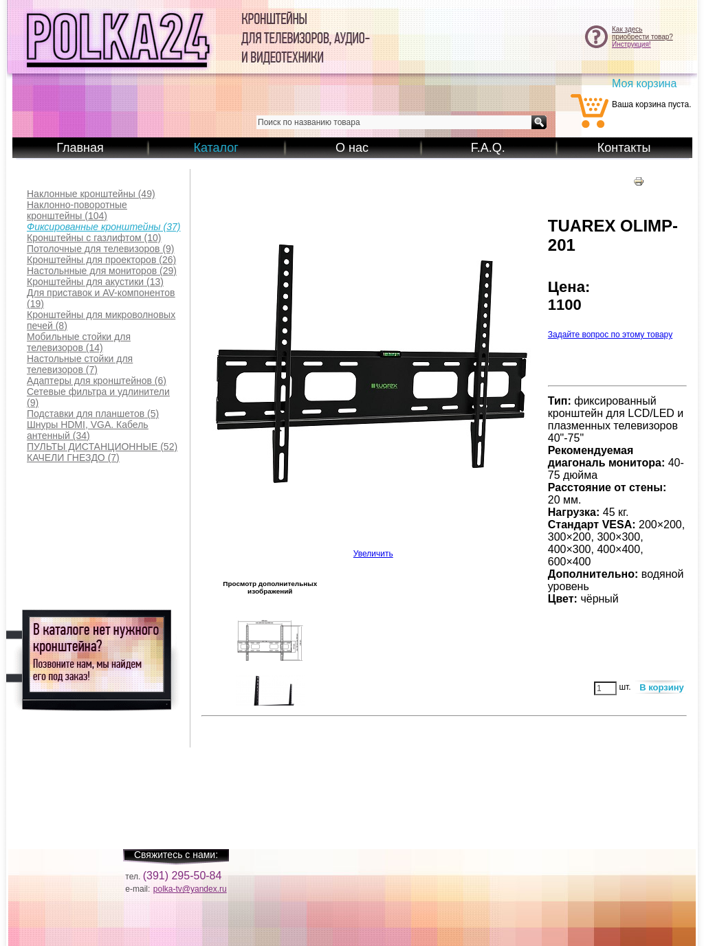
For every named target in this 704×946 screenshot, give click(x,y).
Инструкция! (631, 44)
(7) (80, 364)
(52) (102, 446)
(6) (96, 380)
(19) (101, 298)
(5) (93, 413)
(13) (95, 281)
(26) (101, 259)
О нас (352, 148)
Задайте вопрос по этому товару (610, 334)
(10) (94, 237)
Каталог (215, 148)
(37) (103, 226)
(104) (77, 210)
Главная (80, 148)
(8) (101, 320)
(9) (101, 248)
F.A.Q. (488, 148)
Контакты (624, 148)
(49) (91, 193)
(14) (79, 342)
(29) (102, 270)
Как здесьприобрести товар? (642, 33)
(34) (87, 430)
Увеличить (373, 550)
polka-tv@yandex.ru (190, 889)
